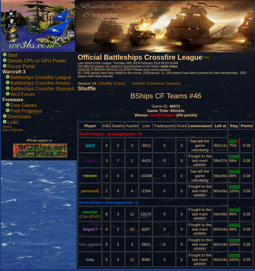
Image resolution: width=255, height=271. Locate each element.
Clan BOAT (90, 216)
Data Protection (12, 130)
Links (12, 122)
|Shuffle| (105, 83)
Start (12, 55)
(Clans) (119, 83)
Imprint (7, 126)
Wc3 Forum (22, 94)
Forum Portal (21, 66)
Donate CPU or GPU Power (36, 60)
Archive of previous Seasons (156, 83)
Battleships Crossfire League (40, 77)
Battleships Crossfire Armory (40, 83)
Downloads (19, 116)
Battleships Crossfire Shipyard (42, 88)
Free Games (23, 105)
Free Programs (26, 111)
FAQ (206, 57)
